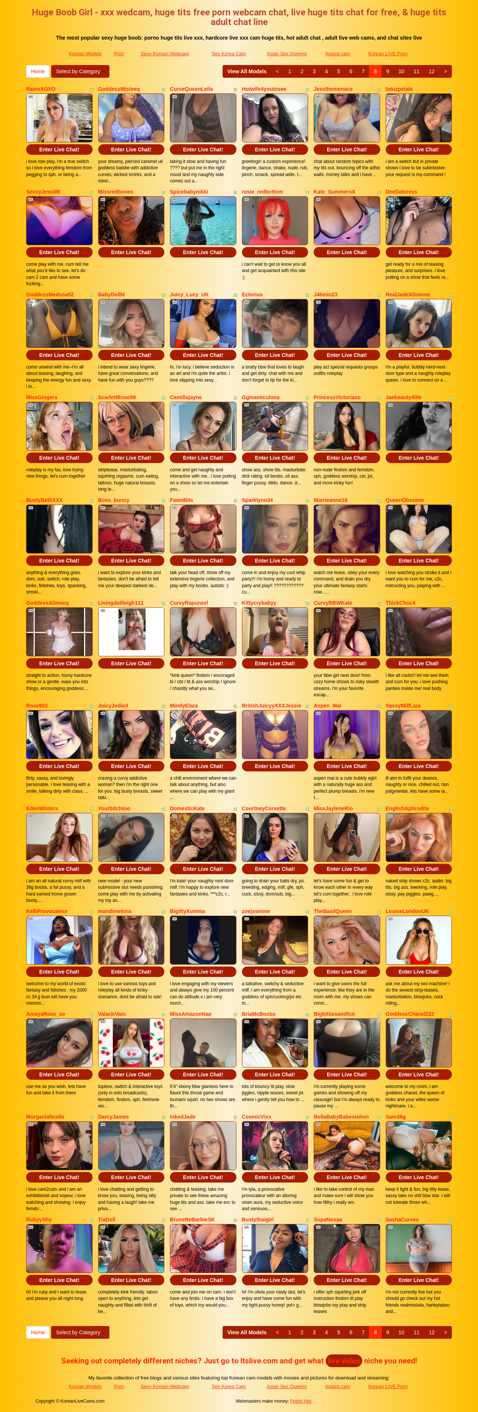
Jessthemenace (333, 89)
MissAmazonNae (190, 1014)
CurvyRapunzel (189, 603)
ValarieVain (112, 1014)
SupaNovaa (328, 1220)
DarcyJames (113, 1117)
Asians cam (337, 53)
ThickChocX (401, 603)
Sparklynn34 (257, 500)
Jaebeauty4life (404, 397)
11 (417, 71)
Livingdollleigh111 (121, 603)
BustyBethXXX (44, 500)
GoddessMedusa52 (50, 294)
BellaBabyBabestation (341, 1117)
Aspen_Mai (327, 706)
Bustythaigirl (258, 1220)
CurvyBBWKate (333, 603)
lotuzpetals (399, 89)
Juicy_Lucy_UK (189, 294)
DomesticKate (187, 808)
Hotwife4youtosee (264, 89)
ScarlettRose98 (117, 397)
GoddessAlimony (47, 603)
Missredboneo (116, 192)
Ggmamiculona (261, 397)
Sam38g (396, 1117)
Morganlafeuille (45, 1117)
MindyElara (184, 706)
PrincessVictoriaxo (337, 397)
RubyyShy (39, 1220)
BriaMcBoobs (259, 1014)
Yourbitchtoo (114, 808)
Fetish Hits (300, 1401)
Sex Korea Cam (229, 53)
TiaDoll (106, 1220)
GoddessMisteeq (119, 89)
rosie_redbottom (262, 192)
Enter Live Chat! (59, 149)
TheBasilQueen (333, 911)
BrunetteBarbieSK (192, 1220)
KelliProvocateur (47, 911)
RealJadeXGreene (408, 294)
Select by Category (80, 71)
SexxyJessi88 (43, 192)
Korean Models (85, 53)
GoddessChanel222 (410, 1014)
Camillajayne (186, 397)
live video (344, 1360)
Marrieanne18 (330, 500)
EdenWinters (42, 808)
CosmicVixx (256, 1117)
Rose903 (37, 706)
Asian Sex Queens (287, 53)
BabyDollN (111, 294)
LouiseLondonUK (407, 911)
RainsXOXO (41, 89)
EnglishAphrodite (407, 808)
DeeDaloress (402, 192)
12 (432, 71)
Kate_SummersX (334, 192)
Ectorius (252, 294)
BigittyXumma (187, 911)
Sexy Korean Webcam (165, 53)
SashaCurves (402, 1220)
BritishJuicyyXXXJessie (271, 706)
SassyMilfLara (403, 706)
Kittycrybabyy (259, 603)
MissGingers (42, 397)
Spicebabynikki (189, 192)
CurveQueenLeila (191, 89)
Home (38, 71)
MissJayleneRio (333, 808)
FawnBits (181, 500)
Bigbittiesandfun (334, 1014)
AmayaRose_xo (45, 1014)
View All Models (247, 71)
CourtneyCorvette (264, 808)
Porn (119, 53)
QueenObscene (405, 500)
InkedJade (182, 1117)
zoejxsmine (256, 911)
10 (401, 71)
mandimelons (115, 911)
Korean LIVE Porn (387, 53)
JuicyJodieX (113, 706)
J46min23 (326, 294)
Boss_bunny (114, 500)
